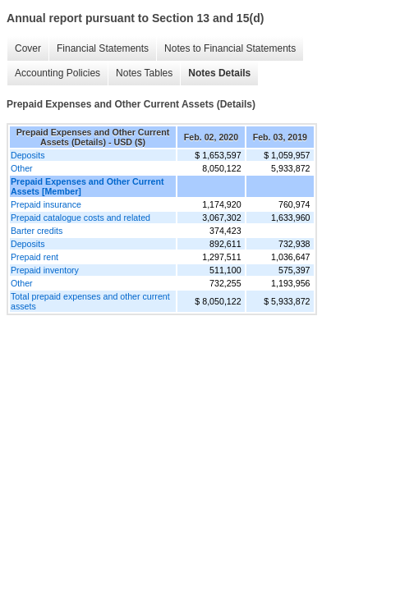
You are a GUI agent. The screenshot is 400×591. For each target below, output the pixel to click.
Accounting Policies (57, 73)
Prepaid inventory (45, 270)
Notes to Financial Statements (230, 48)
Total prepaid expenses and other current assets (90, 301)
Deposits (27, 155)
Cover (28, 48)
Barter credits (36, 231)
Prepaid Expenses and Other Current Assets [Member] (87, 186)
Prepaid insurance (46, 204)
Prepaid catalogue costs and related (80, 217)
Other (22, 168)
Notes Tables (144, 73)
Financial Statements (103, 48)
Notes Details (219, 73)
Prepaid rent (34, 257)
